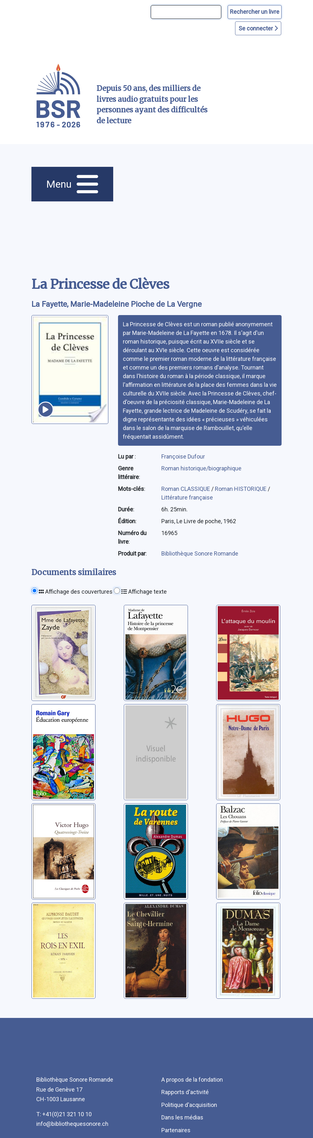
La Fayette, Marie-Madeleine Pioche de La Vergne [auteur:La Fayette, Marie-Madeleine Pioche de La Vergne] (116, 304)
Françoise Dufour (183, 456)
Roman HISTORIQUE (241, 488)
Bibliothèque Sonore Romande (199, 553)
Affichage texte (144, 591)
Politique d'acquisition (189, 1104)
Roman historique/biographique (201, 468)
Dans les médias (182, 1117)
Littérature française (187, 497)
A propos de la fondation (192, 1079)
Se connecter (258, 28)
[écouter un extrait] (46, 410)
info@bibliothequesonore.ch (72, 1123)
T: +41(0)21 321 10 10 (64, 1114)
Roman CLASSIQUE (186, 488)
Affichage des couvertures (76, 591)
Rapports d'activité (185, 1092)
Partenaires (175, 1130)
